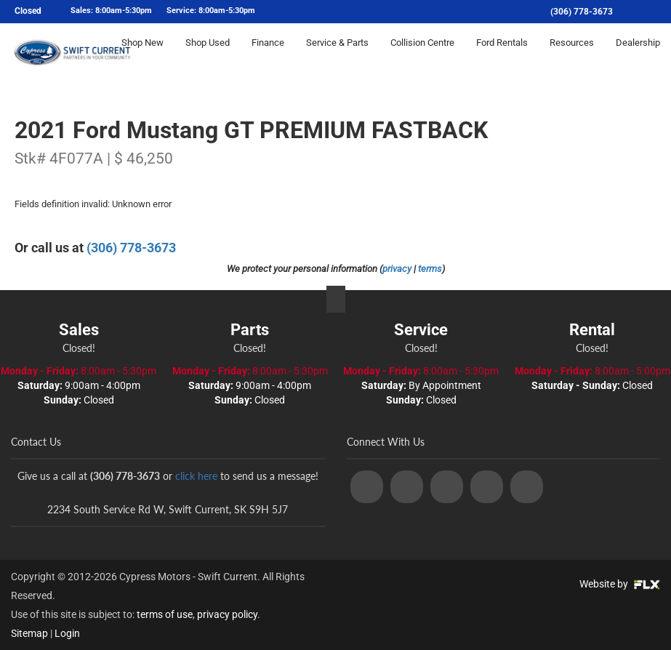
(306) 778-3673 (581, 12)
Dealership (638, 55)
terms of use (165, 614)
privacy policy (227, 614)
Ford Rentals (502, 55)
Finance (268, 55)
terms (430, 268)
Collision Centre (422, 55)
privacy (396, 268)
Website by (619, 584)
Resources (572, 55)
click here (196, 476)
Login (67, 633)
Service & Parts (337, 55)
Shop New (142, 55)
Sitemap (29, 633)
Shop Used (207, 55)
